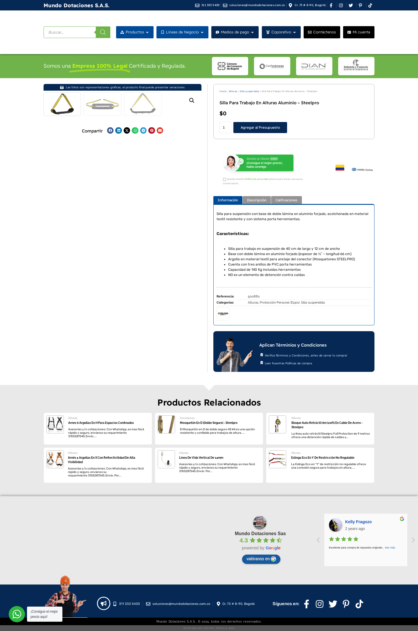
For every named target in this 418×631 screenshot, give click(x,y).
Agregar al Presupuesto (260, 127)
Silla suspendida (249, 91)
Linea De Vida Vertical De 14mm (201, 457)
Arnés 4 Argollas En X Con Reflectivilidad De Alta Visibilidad (101, 460)
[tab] (227, 200)
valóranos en (261, 559)
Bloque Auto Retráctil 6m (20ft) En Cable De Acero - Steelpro (327, 425)
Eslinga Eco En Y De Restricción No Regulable (322, 457)
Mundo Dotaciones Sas (260, 533)
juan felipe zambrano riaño (371, 521)
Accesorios (187, 418)
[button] (192, 100)
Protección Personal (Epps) (280, 302)
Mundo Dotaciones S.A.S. (76, 5)
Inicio (222, 91)
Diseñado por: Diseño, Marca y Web (209, 628)
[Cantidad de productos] (225, 127)
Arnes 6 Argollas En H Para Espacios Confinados (101, 422)
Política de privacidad (257, 179)
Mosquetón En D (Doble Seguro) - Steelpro (208, 422)
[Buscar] (103, 32)
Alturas (233, 91)
